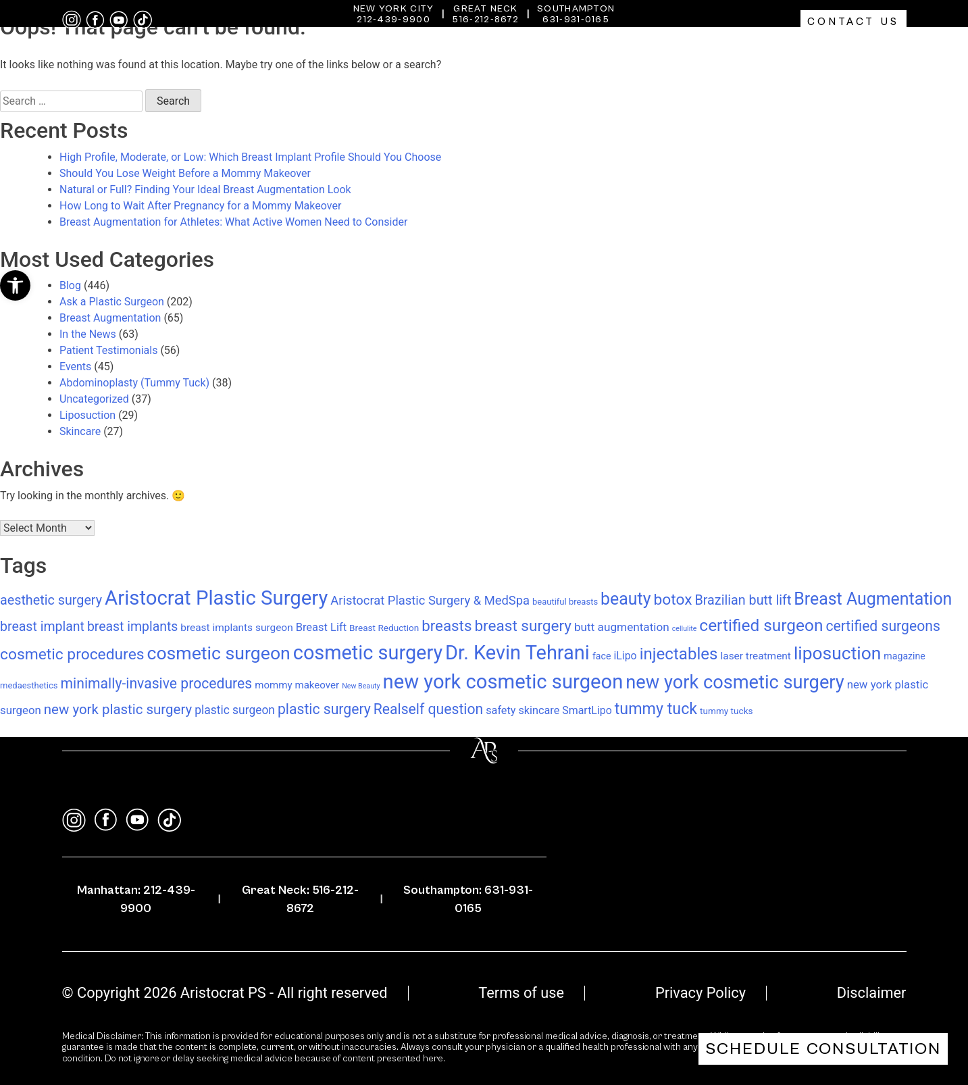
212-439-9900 (393, 19)
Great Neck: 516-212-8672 (300, 899)
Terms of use (521, 992)
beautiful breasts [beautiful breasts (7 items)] (565, 602)
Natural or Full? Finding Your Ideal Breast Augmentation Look (205, 189)
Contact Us (853, 22)
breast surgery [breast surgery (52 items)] (522, 626)
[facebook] (95, 20)
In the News (87, 334)
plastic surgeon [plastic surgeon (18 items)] (235, 710)
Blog (70, 285)
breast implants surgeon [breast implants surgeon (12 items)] (236, 628)
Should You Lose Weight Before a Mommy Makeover (185, 173)
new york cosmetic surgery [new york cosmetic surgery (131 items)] (735, 682)
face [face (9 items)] (601, 656)
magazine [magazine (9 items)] (904, 656)
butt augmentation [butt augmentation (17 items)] (621, 627)
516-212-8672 (485, 19)
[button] (15, 285)
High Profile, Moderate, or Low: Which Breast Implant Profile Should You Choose (250, 157)
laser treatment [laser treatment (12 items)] (755, 656)
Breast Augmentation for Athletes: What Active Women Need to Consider (233, 222)
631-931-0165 (575, 19)
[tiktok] (142, 20)
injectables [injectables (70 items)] (679, 654)
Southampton (576, 8)
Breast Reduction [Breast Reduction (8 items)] (384, 627)
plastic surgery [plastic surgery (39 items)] (324, 709)
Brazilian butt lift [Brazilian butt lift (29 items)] (743, 600)
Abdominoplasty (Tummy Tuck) (134, 382)
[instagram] (71, 20)
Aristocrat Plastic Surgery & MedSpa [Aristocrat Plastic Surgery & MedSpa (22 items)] (430, 600)
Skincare (80, 431)
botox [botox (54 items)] (672, 599)
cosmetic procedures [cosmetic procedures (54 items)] (72, 654)
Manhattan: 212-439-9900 (136, 899)
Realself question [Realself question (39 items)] (428, 709)
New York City (393, 8)
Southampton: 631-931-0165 (468, 899)
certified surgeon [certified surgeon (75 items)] (761, 625)
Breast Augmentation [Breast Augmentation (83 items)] (873, 599)
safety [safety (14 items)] (500, 710)
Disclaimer (872, 992)
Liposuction (87, 415)
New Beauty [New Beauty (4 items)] (361, 686)
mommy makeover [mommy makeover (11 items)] (297, 685)
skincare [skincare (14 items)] (538, 710)
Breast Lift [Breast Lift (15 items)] (321, 627)
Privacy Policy (700, 992)
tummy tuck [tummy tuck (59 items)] (656, 708)
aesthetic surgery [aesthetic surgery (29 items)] (51, 600)
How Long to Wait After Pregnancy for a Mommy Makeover (200, 205)
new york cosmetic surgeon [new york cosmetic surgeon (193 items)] (503, 681)
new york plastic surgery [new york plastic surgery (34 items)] (118, 709)
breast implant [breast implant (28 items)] (42, 626)
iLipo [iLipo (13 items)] (624, 655)
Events (75, 366)
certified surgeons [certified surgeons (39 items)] (882, 625)
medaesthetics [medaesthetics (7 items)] (29, 685)
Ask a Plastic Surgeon (111, 301)
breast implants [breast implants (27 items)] (132, 626)
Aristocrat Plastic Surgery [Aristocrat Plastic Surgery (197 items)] (216, 597)
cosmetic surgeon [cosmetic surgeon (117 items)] (218, 653)
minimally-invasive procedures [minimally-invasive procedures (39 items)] (157, 683)
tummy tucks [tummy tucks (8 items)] (726, 710)
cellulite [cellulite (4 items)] (684, 628)
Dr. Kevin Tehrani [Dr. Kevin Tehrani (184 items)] (517, 652)
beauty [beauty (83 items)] (626, 599)
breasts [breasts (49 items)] (447, 625)
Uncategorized (94, 399)
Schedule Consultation (823, 1049)
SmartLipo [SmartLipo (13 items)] (586, 710)
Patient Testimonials (108, 350)
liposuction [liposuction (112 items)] (837, 652)
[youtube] (118, 20)
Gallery (872, 50)
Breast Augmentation (110, 317)
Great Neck (485, 8)
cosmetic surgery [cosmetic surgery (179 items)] (367, 652)
